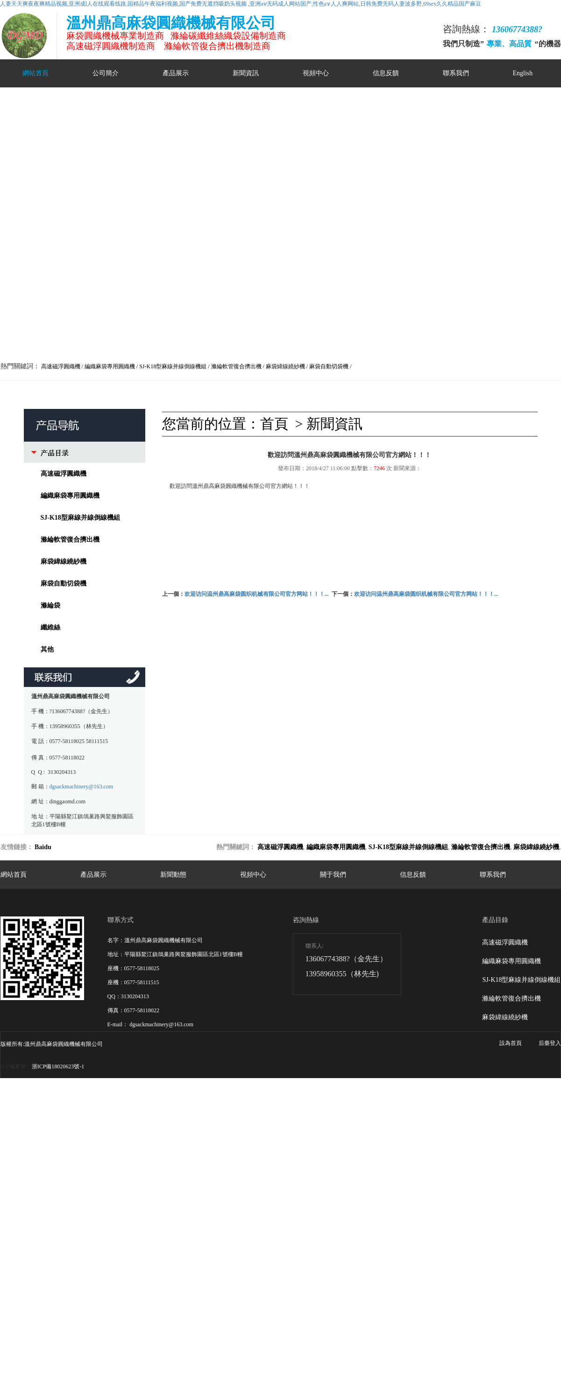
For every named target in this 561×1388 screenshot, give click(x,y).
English (523, 73)
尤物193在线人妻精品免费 (302, 1169)
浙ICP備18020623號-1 (58, 1066)
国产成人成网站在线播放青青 (36, 1161)
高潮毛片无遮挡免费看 (156, 1161)
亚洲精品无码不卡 (320, 1161)
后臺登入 (550, 1043)
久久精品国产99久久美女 (518, 1161)
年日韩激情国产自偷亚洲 (284, 1145)
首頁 (274, 423)
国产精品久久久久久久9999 (158, 1169)
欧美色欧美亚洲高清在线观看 (231, 1169)
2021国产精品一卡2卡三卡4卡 (114, 1145)
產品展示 (176, 73)
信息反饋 (386, 73)
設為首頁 (510, 1043)
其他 (47, 649)
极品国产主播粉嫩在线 (58, 1169)
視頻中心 (316, 73)
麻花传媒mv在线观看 (464, 1169)
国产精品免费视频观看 (525, 1153)
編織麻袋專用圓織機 (70, 495)
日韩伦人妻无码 (501, 1145)
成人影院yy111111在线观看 (378, 1153)
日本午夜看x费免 (76, 1153)
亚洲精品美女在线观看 (215, 1161)
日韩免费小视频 (292, 1153)
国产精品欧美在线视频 (404, 1145)
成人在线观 (328, 1153)
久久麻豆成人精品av (100, 1161)
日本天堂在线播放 (457, 1145)
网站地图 (494, 1090)
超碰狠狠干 (237, 1145)
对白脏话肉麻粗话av (270, 1161)
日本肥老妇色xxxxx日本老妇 (182, 1153)
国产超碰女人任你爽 (245, 1153)
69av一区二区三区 (122, 1153)
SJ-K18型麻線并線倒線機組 (80, 517)
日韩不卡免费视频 (41, 1177)
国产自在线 (481, 1153)
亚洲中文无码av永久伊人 (376, 1161)
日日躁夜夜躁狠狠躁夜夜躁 (186, 1145)
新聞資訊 (246, 73)
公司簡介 (105, 73)
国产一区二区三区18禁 (407, 1169)
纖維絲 (50, 627)
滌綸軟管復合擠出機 (70, 539)
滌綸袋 (50, 605)
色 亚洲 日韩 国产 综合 (346, 1145)
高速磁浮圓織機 (63, 473)
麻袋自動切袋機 (63, 583)
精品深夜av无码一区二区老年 (447, 1161)
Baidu (43, 847)
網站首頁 (35, 73)
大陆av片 (41, 1153)
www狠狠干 (60, 1145)
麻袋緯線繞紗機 (63, 561)
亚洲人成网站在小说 (438, 1153)
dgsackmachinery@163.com (82, 786)
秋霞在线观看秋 (356, 1169)
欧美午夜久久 (105, 1169)
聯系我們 (456, 73)
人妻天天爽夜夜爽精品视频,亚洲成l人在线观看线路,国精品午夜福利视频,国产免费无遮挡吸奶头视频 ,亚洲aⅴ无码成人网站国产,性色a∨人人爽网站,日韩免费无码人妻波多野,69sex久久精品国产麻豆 (240, 3)
